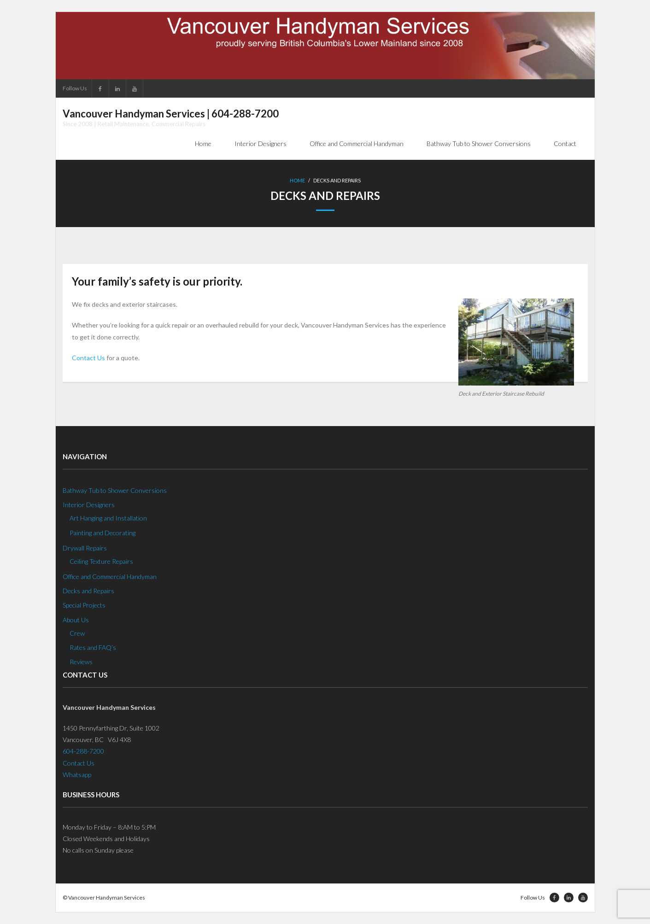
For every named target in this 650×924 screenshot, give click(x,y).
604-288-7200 (83, 751)
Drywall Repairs (85, 548)
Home (297, 180)
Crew (77, 633)
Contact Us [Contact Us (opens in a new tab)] (88, 358)
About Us (76, 620)
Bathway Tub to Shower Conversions (115, 490)
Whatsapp (77, 774)
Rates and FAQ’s (93, 647)
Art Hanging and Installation (108, 518)
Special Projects (84, 605)
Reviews (81, 662)
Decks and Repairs (88, 591)
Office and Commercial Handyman (110, 576)
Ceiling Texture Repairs (101, 561)
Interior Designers (89, 505)
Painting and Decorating (102, 533)
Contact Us (78, 763)
